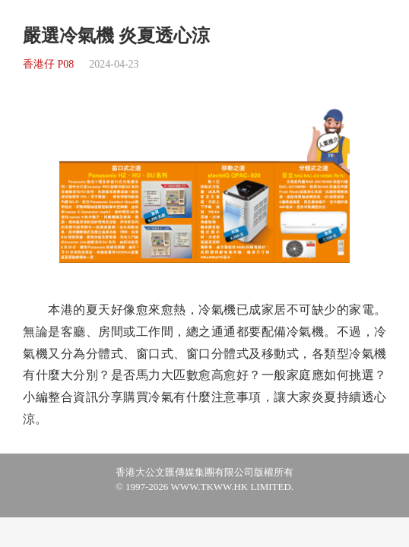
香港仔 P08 (48, 64)
